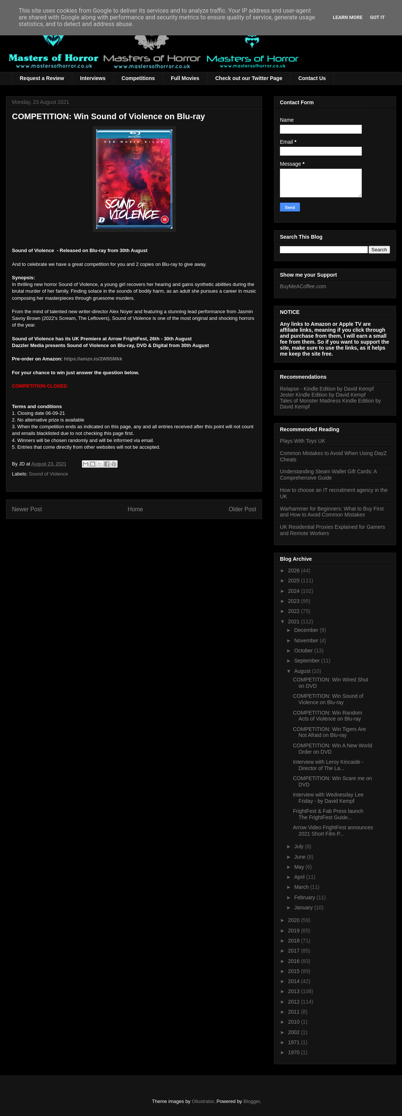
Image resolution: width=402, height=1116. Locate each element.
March (302, 887)
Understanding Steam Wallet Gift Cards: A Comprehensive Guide (328, 474)
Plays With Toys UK (302, 441)
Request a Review (42, 78)
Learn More (348, 17)
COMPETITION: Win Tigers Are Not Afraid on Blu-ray (329, 732)
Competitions (138, 78)
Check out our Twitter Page (248, 78)
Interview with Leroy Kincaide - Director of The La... (328, 765)
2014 (294, 981)
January (304, 907)
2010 (294, 1022)
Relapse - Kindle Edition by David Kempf (327, 389)
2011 (294, 1012)
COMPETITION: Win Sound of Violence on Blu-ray (328, 699)
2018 (294, 941)
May (299, 867)
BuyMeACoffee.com (303, 286)
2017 (294, 951)
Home (135, 509)
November (306, 640)
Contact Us (312, 78)
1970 (294, 1052)
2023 (294, 601)
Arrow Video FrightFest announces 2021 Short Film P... (333, 830)
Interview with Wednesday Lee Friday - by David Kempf (328, 798)
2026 (294, 570)
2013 (294, 991)
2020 (294, 920)
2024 (294, 591)
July (299, 846)
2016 (294, 961)
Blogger (251, 1101)
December (306, 630)
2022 (294, 611)
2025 (294, 581)
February (305, 897)
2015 (294, 971)
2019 (294, 931)
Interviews (92, 78)
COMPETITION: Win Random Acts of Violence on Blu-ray (327, 716)
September (307, 661)
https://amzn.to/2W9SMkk (93, 359)
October (304, 651)
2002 (294, 1032)
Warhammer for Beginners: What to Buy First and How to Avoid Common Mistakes (332, 512)
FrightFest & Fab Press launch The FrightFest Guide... (328, 814)
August (303, 671)
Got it (377, 17)
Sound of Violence (48, 474)
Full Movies (185, 78)
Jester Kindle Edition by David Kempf (323, 395)
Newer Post (27, 509)
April (300, 877)
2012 (294, 1002)
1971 (294, 1042)
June (300, 857)
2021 (294, 621)
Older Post (242, 509)
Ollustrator (203, 1101)
